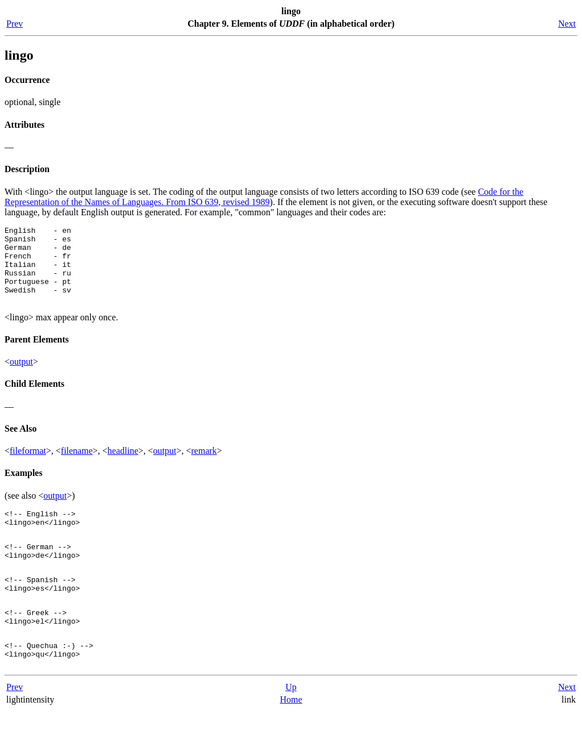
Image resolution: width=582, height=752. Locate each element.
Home (291, 740)
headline (122, 466)
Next (567, 23)
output (21, 377)
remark (204, 466)
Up (291, 728)
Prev (14, 23)
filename (77, 466)
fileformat (28, 466)
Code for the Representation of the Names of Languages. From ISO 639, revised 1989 (264, 197)
